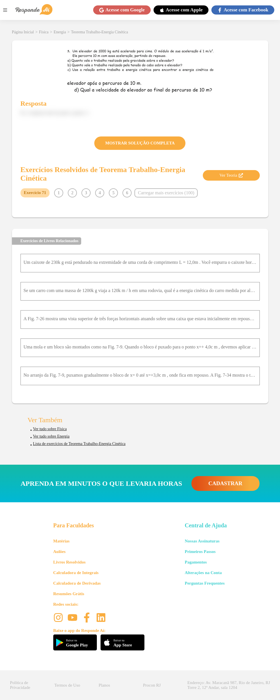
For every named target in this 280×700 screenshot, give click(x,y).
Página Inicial (23, 32)
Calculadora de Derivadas (77, 583)
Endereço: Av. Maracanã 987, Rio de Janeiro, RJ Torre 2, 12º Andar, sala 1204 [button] (228, 685)
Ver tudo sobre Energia (51, 436)
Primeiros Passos (200, 551)
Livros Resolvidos (69, 562)
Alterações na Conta (203, 572)
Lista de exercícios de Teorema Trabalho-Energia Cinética (79, 444)
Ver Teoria (231, 175)
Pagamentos (196, 562)
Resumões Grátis (68, 593)
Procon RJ (152, 685)
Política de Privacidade (20, 685)
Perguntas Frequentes (204, 583)
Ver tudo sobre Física (50, 429)
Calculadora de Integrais (76, 572)
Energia (60, 32)
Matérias (61, 541)
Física (43, 32)
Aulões (59, 551)
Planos (104, 685)
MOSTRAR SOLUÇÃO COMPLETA (140, 143)
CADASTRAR (225, 483)
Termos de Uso (67, 685)
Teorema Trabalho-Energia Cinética (99, 32)
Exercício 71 (35, 192)
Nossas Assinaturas (202, 541)
